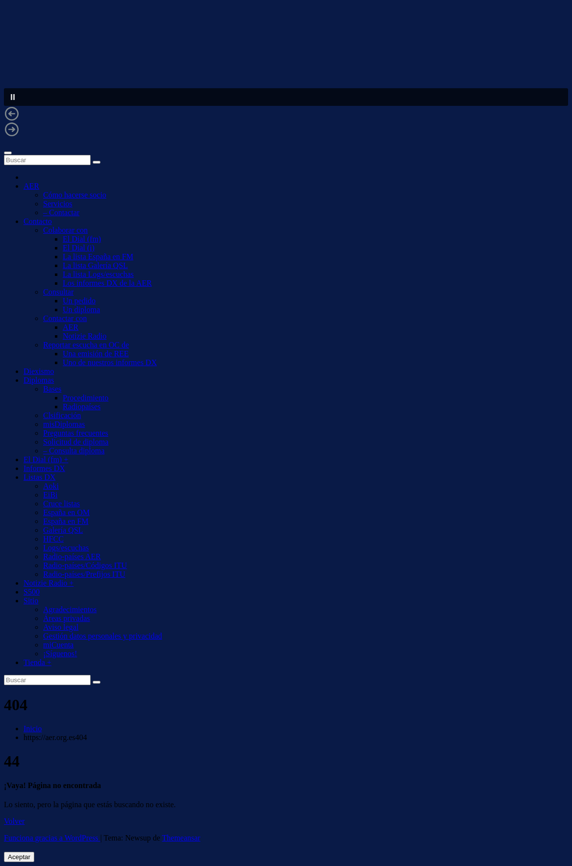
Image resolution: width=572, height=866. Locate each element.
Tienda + (37, 662)
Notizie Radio (84, 336)
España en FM (65, 521)
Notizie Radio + (49, 583)
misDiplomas (64, 424)
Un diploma (81, 309)
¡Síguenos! (60, 653)
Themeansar (181, 838)
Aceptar (19, 857)
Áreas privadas (66, 618)
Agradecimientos (70, 609)
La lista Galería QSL (95, 265)
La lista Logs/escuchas (98, 274)
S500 (32, 592)
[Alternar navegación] (8, 152)
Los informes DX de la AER (107, 283)
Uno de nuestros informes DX (110, 362)
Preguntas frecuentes (75, 433)
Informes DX (44, 468)
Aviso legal (60, 627)
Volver (14, 821)
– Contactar (61, 212)
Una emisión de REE (96, 353)
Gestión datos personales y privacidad (102, 636)
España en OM (66, 512)
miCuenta (58, 645)
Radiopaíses (81, 406)
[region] (286, 75)
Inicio (33, 728)
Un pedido (79, 301)
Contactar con (65, 318)
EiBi (50, 495)
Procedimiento (85, 398)
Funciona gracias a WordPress (52, 838)
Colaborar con (65, 230)
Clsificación (62, 415)
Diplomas (39, 380)
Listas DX (39, 477)
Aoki (51, 486)
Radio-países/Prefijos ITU (84, 574)
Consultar (58, 292)
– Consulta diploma (73, 450)
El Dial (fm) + (46, 459)
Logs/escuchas (66, 548)
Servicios (58, 203)
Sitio (31, 600)
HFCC (53, 539)
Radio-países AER (72, 556)
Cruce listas (61, 503)
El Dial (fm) (82, 239)
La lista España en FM (98, 256)
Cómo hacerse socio (74, 195)
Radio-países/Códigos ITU (85, 565)
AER (31, 186)
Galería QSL (63, 530)
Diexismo (39, 371)
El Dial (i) (79, 248)
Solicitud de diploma (75, 442)
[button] (286, 97)
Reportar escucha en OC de (86, 345)
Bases (52, 389)
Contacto (38, 221)
